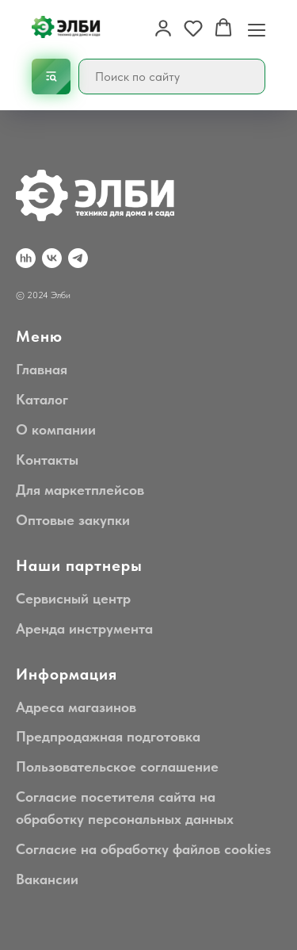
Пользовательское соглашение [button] (117, 766)
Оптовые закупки (73, 519)
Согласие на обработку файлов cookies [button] (143, 849)
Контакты (47, 459)
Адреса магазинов (76, 707)
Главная (41, 369)
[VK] (52, 258)
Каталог (42, 399)
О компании (56, 429)
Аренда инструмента (84, 628)
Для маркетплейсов (80, 489)
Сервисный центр (73, 598)
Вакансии (47, 879)
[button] (163, 27)
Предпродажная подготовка (108, 736)
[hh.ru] (26, 258)
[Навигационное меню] (256, 28)
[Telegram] (78, 258)
